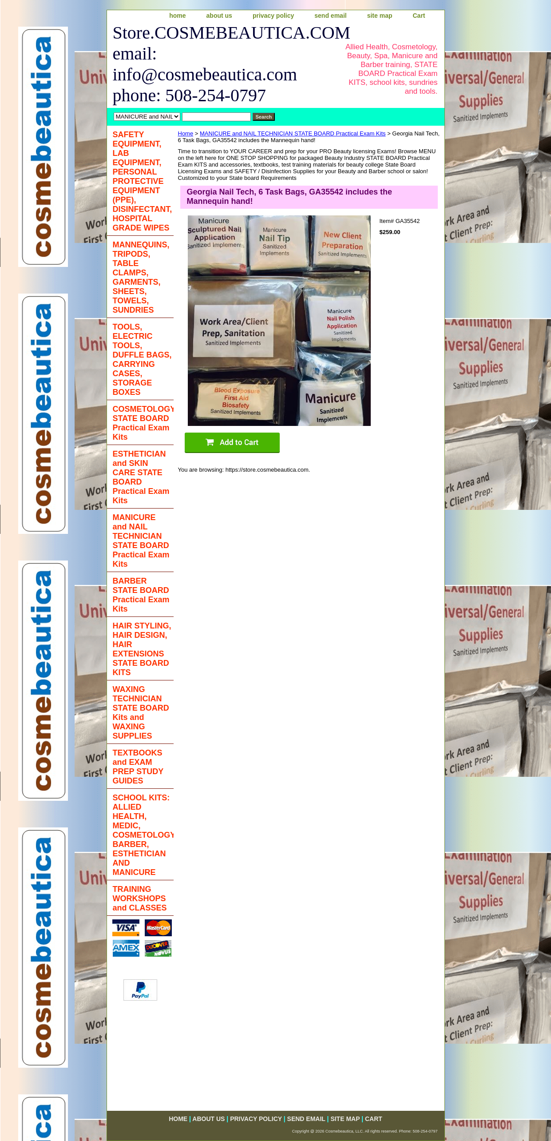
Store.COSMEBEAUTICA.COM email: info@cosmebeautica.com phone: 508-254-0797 (221, 64)
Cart (418, 15)
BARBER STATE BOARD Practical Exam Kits (141, 594)
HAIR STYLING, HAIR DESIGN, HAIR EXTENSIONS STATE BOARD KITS (142, 649)
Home (186, 133)
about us (219, 15)
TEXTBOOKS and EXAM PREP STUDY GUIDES (138, 766)
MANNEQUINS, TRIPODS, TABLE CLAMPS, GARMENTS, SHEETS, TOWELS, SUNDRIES (141, 277)
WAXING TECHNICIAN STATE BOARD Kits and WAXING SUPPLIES (141, 712)
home (177, 15)
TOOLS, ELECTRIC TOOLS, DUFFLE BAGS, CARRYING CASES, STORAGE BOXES (142, 359)
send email (330, 15)
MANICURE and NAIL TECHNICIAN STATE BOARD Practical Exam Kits (293, 133)
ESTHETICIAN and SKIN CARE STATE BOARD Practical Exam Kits (141, 477)
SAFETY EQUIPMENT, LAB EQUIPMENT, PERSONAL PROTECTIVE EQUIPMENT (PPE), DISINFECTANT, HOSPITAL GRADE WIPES (142, 181)
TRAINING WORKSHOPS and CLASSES (140, 898)
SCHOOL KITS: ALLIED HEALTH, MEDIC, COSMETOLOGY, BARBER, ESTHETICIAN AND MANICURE (143, 835)
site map (379, 15)
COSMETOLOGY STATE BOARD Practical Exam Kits (143, 423)
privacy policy (273, 15)
